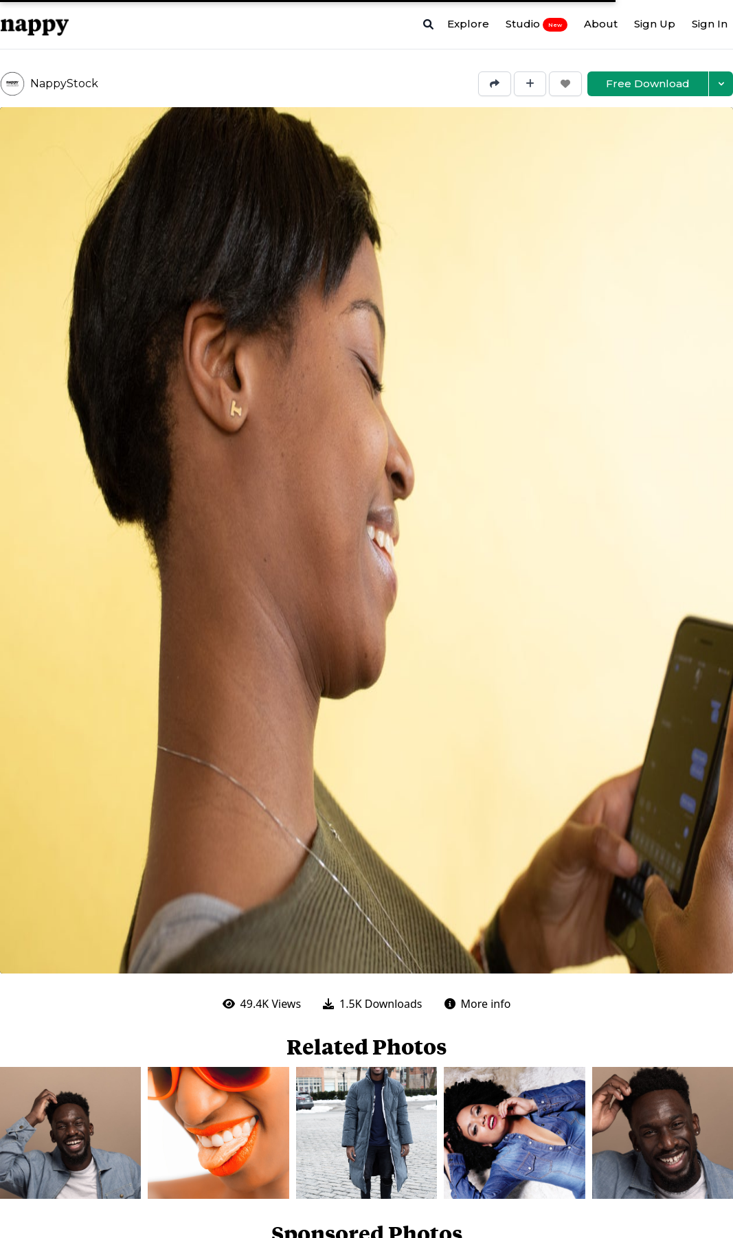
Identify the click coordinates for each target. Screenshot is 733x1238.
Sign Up (654, 23)
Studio (536, 24)
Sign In (710, 23)
